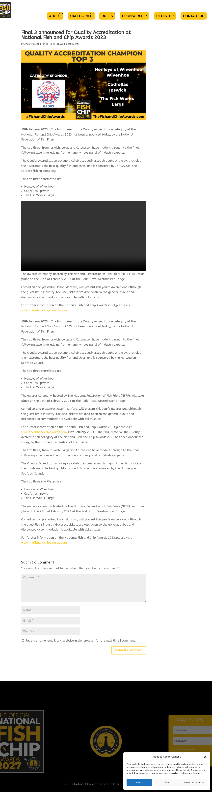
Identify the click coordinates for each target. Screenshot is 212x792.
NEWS (60, 44)
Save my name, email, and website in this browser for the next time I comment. (80, 640)
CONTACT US (193, 16)
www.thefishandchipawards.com (44, 310)
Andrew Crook (31, 44)
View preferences (194, 782)
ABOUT (55, 16)
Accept (139, 782)
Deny (167, 782)
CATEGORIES (81, 16)
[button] (205, 757)
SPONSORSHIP (134, 16)
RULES (107, 16)
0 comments (73, 44)
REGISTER (165, 16)
